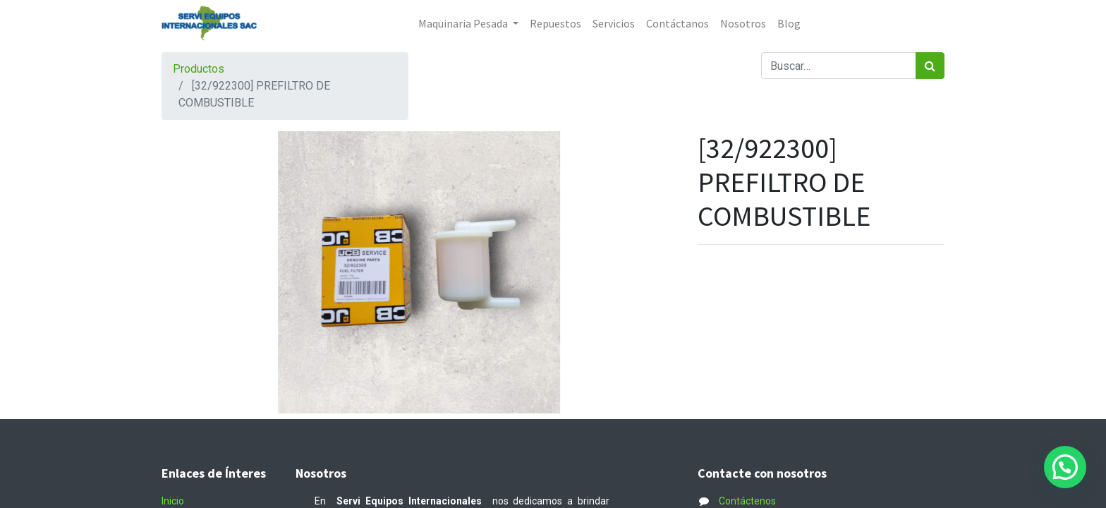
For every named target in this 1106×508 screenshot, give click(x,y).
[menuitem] (555, 23)
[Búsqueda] (930, 65)
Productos (198, 68)
